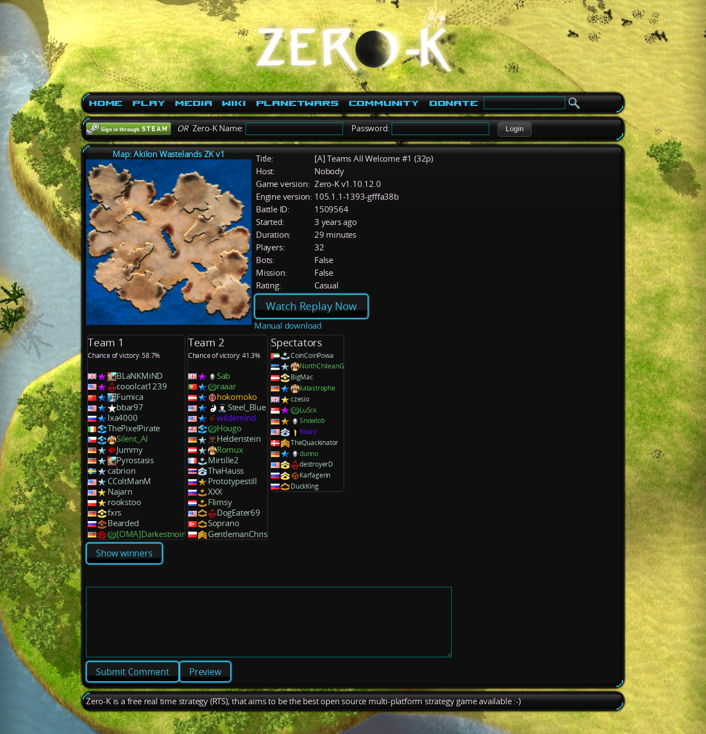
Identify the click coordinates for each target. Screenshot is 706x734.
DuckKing (304, 486)
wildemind (236, 417)
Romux (230, 449)
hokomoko (237, 397)
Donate (453, 103)
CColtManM (129, 481)
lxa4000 (123, 417)
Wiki (233, 103)
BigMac (302, 377)
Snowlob (312, 420)
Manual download (288, 325)
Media (193, 103)
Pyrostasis (135, 460)
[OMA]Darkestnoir (150, 534)
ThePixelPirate (134, 428)
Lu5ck (308, 410)
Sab (223, 376)
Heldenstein (239, 438)
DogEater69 (238, 512)
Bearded (123, 523)
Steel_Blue (247, 407)
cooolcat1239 (141, 386)
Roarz (308, 431)
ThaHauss (226, 470)
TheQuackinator (314, 442)
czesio (300, 399)
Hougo (229, 428)
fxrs (114, 512)
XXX (215, 491)
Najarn (120, 491)
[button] (514, 129)
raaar (226, 386)
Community (384, 103)
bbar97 (129, 407)
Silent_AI (132, 438)
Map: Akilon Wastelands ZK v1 (168, 154)
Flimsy (220, 502)
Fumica (129, 397)
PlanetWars (297, 103)
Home (105, 103)
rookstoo (124, 502)
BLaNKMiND (139, 376)
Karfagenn (314, 475)
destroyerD (316, 464)
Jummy (129, 449)
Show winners (124, 553)
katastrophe (317, 388)
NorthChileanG (321, 366)
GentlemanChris (238, 534)
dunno (308, 453)
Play (148, 103)
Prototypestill (232, 481)
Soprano (223, 523)
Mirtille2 (223, 460)
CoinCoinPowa (312, 355)
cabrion (122, 470)
